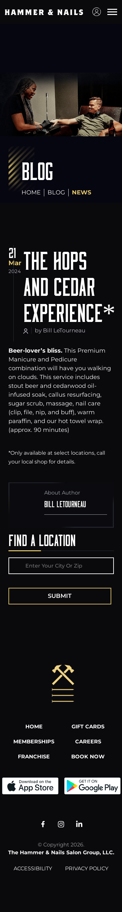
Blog (56, 192)
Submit (60, 596)
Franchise (34, 756)
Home (31, 192)
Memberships (33, 741)
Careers (88, 741)
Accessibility (33, 868)
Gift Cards (88, 726)
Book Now (88, 756)
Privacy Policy (86, 868)
